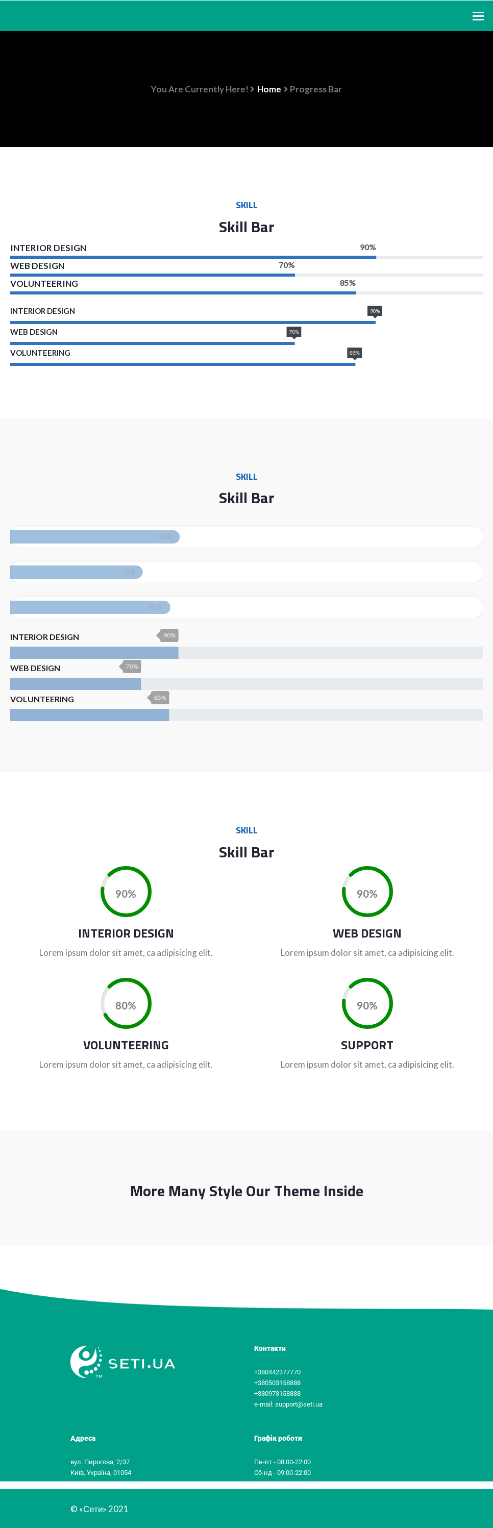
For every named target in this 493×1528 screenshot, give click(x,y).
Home (269, 89)
